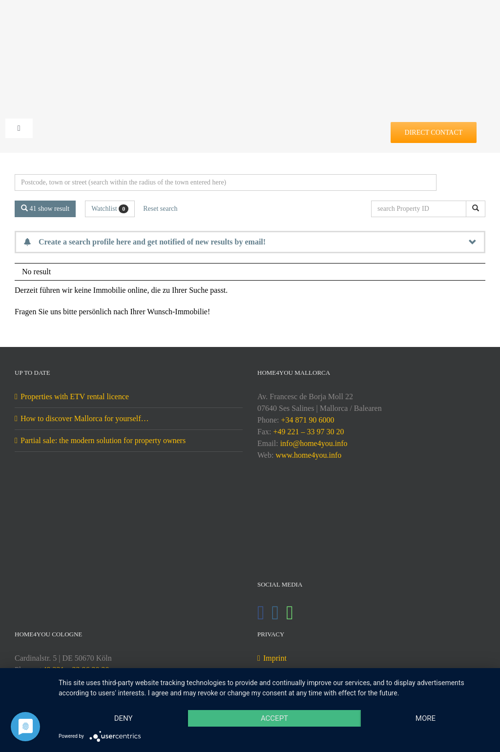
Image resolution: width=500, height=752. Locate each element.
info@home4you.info (314, 443)
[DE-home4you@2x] (250, 23)
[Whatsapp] (289, 613)
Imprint (275, 658)
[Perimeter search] (226, 182)
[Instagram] (275, 613)
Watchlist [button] (109, 208)
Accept (274, 718)
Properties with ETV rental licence (75, 396)
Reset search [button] (160, 208)
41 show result (45, 208)
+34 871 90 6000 (307, 420)
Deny (123, 718)
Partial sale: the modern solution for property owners (103, 440)
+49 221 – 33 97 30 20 (308, 431)
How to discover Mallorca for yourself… (85, 418)
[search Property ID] (420, 209)
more (426, 718)
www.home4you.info (308, 455)
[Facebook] (261, 613)
